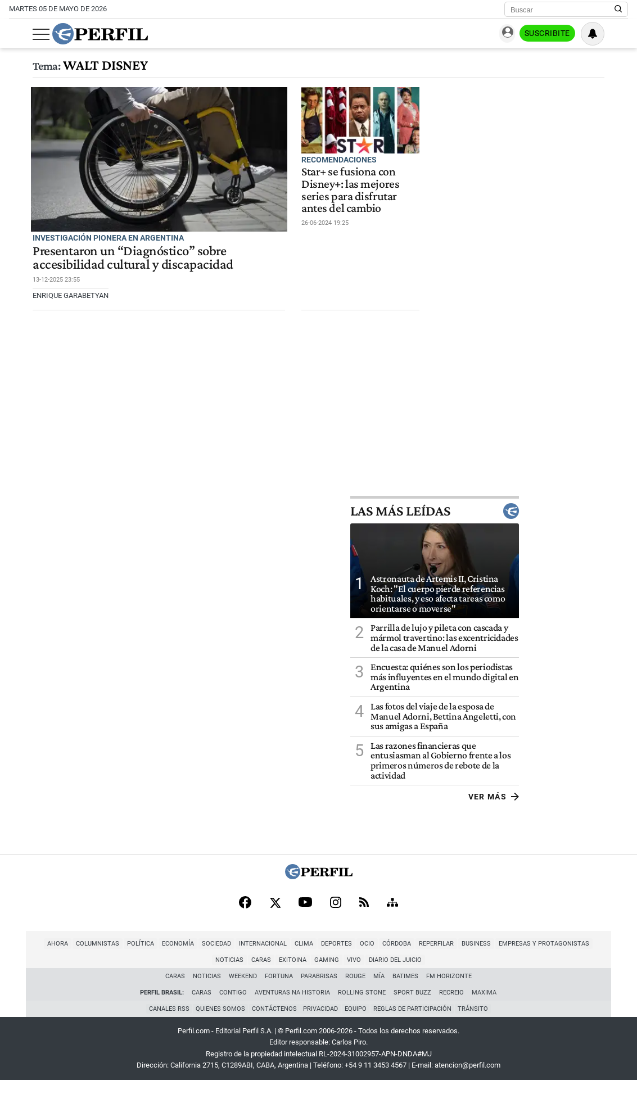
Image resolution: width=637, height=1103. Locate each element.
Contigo (233, 1014)
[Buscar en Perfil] (618, 9)
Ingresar (516, 34)
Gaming (295, 981)
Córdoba (365, 965)
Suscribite (571, 34)
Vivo (322, 981)
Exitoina (261, 981)
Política (109, 965)
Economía (146, 965)
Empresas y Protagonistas (512, 965)
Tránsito (477, 1030)
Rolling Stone (362, 1014)
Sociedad (185, 965)
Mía (379, 997)
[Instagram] (335, 923)
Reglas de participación (415, 1030)
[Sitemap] (392, 923)
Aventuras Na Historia (293, 1014)
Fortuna (279, 997)
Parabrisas (319, 997)
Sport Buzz (413, 1014)
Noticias (580, 965)
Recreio (452, 1014)
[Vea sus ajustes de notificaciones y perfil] (616, 33)
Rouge (355, 997)
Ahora (26, 965)
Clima (272, 965)
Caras (611, 965)
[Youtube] (305, 924)
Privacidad (321, 1030)
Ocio (335, 965)
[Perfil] (319, 896)
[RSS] (364, 924)
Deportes (305, 965)
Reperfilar (404, 965)
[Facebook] (245, 923)
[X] (275, 923)
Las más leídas (543, 531)
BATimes (405, 997)
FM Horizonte (449, 997)
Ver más (602, 817)
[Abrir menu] (17, 34)
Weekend (243, 997)
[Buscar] (562, 9)
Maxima (484, 1014)
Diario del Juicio (363, 981)
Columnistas (66, 965)
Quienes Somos (218, 1030)
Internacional (231, 965)
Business (444, 965)
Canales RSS (165, 1030)
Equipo (357, 1030)
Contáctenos (273, 1030)
